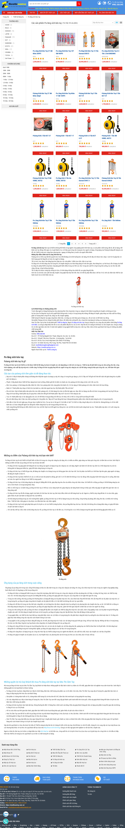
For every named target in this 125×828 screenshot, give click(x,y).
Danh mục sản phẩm (14, 13)
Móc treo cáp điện (82, 753)
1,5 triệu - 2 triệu (8, 83)
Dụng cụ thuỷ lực (84, 8)
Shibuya (83, 825)
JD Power (53, 825)
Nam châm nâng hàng (42, 8)
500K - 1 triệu (7, 76)
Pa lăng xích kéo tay (34, 17)
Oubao (115, 825)
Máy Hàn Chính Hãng (34, 766)
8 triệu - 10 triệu (8, 95)
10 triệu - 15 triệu (8, 98)
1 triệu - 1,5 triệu (8, 79)
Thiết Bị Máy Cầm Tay (58, 749)
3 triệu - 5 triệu (7, 89)
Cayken (107, 825)
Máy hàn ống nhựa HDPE (108, 768)
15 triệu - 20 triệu (8, 101)
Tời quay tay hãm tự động (108, 758)
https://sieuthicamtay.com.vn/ (15, 805)
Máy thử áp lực (32, 759)
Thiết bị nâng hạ (54, 8)
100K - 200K (6, 70)
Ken (31, 825)
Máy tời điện (64, 8)
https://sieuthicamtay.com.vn (46, 347)
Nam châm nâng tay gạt (108, 761)
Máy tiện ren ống (73, 8)
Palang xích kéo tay (12, 361)
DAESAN (81, 56)
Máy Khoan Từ (8, 753)
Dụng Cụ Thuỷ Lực (9, 759)
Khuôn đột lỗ (80, 766)
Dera (15, 825)
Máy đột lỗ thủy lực (34, 753)
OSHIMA (35, 226)
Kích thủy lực (32, 749)
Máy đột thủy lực (113, 8)
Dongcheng (23, 825)
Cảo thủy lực (32, 756)
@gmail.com (27, 807)
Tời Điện (54, 766)
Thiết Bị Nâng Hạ (18, 17)
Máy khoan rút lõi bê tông (52, 727)
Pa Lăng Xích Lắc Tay (83, 749)
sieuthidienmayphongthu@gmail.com (46, 345)
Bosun (91, 825)
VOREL (104, 141)
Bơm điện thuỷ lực (82, 759)
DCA (68, 825)
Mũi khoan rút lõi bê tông (11, 756)
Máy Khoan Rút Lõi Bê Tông (12, 749)
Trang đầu (61, 243)
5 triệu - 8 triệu (7, 92)
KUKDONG (105, 56)
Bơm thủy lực (32, 763)
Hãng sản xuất (6, 825)
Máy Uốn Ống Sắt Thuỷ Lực (60, 753)
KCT (80, 99)
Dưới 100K (6, 67)
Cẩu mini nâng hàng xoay (108, 764)
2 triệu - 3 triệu (7, 86)
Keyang (45, 825)
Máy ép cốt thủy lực (10, 763)
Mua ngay (42, 68)
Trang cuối (92, 243)
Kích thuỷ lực (94, 8)
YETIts (62, 825)
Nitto (34, 56)
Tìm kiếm (79, 3)
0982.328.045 (40, 334)
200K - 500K (6, 73)
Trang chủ (6, 17)
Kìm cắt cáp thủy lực (10, 766)
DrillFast (99, 825)
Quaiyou (75, 825)
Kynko (37, 825)
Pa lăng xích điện (57, 763)
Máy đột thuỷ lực (82, 763)
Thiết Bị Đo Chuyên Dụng (84, 756)
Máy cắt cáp (102, 8)
